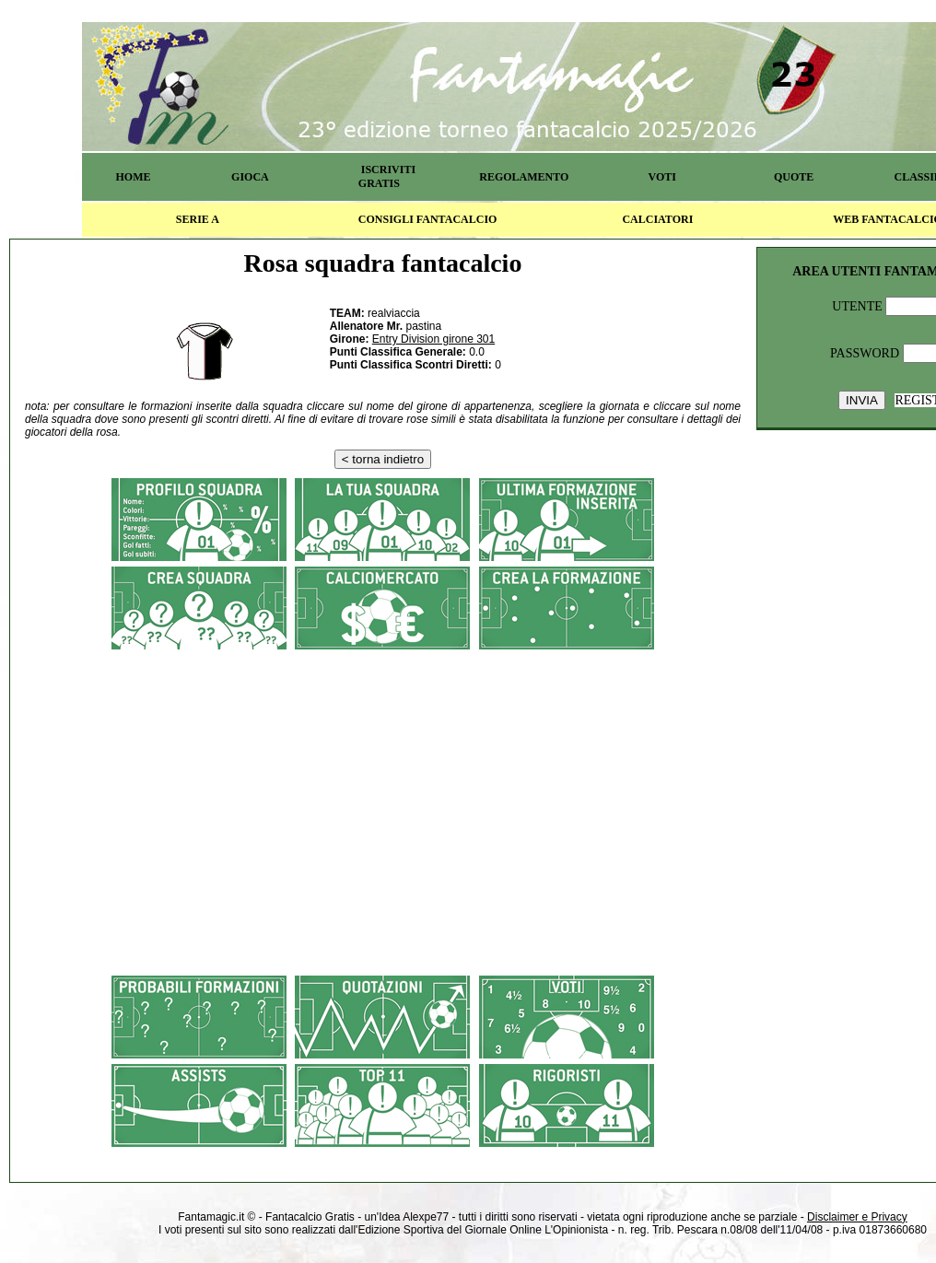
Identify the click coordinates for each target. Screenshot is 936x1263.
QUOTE (793, 176)
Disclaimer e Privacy (857, 1216)
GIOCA (250, 176)
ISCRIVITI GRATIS (386, 176)
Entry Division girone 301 (433, 339)
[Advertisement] (383, 788)
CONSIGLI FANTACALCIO (427, 219)
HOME (132, 176)
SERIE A (197, 219)
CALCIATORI (657, 219)
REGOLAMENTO (523, 176)
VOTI (662, 176)
